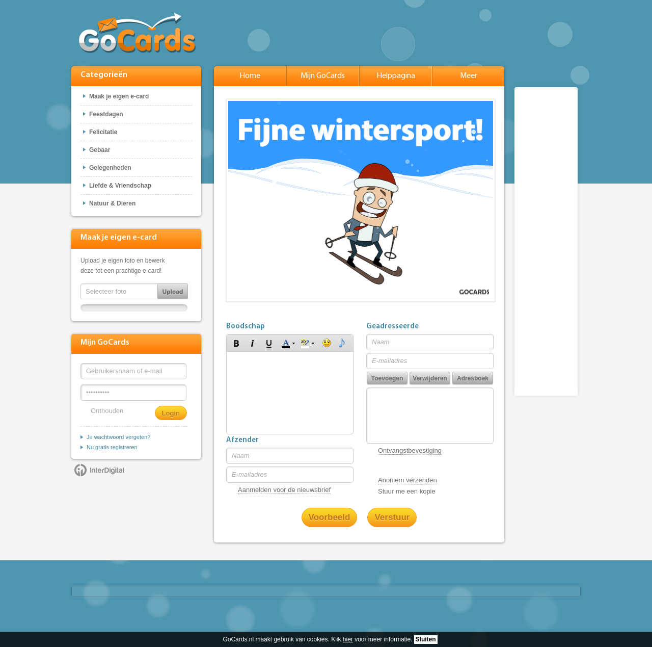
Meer (468, 76)
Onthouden (107, 411)
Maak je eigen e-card (119, 96)
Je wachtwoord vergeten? (118, 437)
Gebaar (99, 149)
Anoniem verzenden (407, 480)
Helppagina (395, 76)
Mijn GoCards (323, 76)
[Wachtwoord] (133, 392)
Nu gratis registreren (112, 447)
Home (249, 76)
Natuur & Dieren (112, 203)
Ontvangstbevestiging (410, 450)
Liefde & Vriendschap (120, 185)
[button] (236, 343)
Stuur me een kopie (407, 491)
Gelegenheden (110, 167)
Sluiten (426, 639)
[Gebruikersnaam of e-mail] (133, 371)
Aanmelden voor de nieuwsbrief (284, 490)
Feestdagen (106, 114)
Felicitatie (103, 132)
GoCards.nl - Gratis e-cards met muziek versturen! (137, 33)
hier (348, 639)
